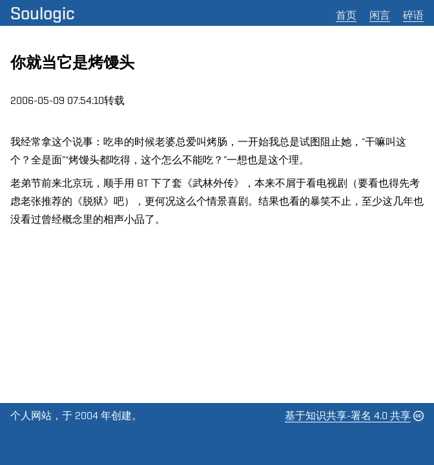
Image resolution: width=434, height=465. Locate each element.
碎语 (413, 15)
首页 (346, 15)
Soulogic (42, 13)
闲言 (379, 15)
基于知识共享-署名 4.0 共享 (348, 415)
